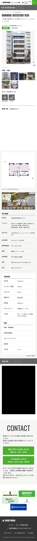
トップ (11, 525)
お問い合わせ (8, 533)
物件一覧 (9, 12)
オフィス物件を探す (22, 525)
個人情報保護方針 (20, 533)
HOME (3, 12)
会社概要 (30, 533)
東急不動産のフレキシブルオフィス (20, 528)
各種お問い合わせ (22, 475)
